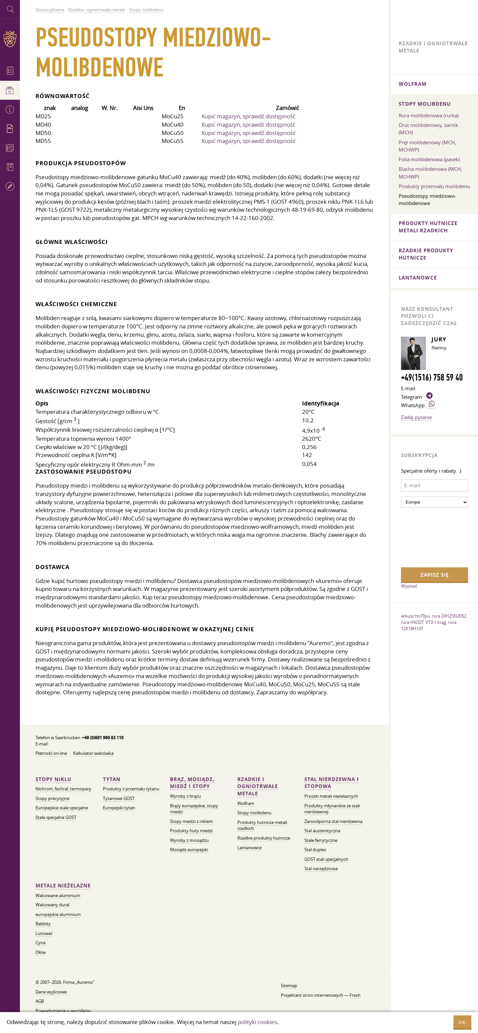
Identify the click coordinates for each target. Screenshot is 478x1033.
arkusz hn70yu (415, 616)
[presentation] (428, 537)
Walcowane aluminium (58, 895)
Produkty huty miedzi (191, 831)
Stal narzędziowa (321, 868)
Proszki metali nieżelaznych (331, 796)
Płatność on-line (51, 753)
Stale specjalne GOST (56, 817)
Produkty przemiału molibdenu (434, 186)
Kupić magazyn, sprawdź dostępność (248, 116)
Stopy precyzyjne (52, 798)
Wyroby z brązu (185, 796)
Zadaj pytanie (416, 417)
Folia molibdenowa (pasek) (429, 159)
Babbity (43, 924)
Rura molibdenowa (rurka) (428, 115)
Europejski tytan (119, 808)
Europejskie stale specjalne (62, 808)
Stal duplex (315, 850)
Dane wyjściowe (51, 992)
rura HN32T (412, 622)
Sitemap (289, 985)
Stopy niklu (53, 779)
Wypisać (409, 586)
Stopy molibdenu (254, 813)
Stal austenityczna (322, 831)
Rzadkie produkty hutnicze (263, 838)
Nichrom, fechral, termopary (63, 789)
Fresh (355, 995)
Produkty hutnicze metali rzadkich (428, 227)
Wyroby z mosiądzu (189, 840)
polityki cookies (257, 1022)
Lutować (44, 933)
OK (462, 1022)
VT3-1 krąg (436, 622)
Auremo (10, 39)
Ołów (41, 952)
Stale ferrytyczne (320, 840)
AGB (40, 1001)
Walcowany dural (52, 905)
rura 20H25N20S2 (449, 616)
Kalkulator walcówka (93, 753)
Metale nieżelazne (63, 885)
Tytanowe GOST (118, 798)
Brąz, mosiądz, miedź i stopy (192, 783)
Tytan (111, 779)
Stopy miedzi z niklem (191, 821)
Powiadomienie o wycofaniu (63, 1011)
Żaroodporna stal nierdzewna (333, 821)
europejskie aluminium (58, 914)
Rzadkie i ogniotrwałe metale (257, 786)
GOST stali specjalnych (326, 859)
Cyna (40, 943)
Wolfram (245, 803)
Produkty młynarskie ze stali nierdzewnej (332, 809)
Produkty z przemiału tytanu (131, 789)
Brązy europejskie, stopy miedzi (194, 809)
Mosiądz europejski (189, 850)
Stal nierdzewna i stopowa (331, 783)
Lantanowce (249, 848)
